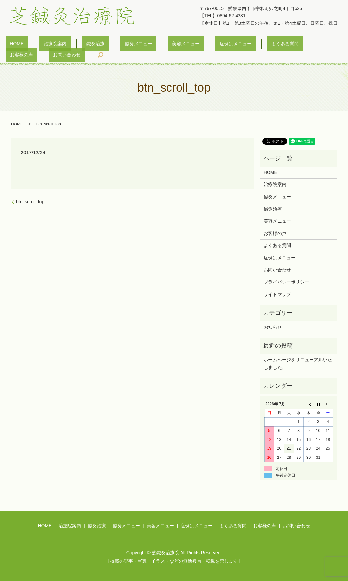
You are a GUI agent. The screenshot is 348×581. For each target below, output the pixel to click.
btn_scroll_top (30, 192)
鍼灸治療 (77, 45)
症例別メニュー (191, 45)
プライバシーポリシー (286, 272)
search (334, 45)
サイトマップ (277, 284)
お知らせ (273, 317)
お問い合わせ (304, 45)
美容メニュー (150, 45)
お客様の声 (268, 45)
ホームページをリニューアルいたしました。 (298, 353)
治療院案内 (45, 45)
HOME (16, 45)
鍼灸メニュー (111, 45)
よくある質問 (231, 45)
